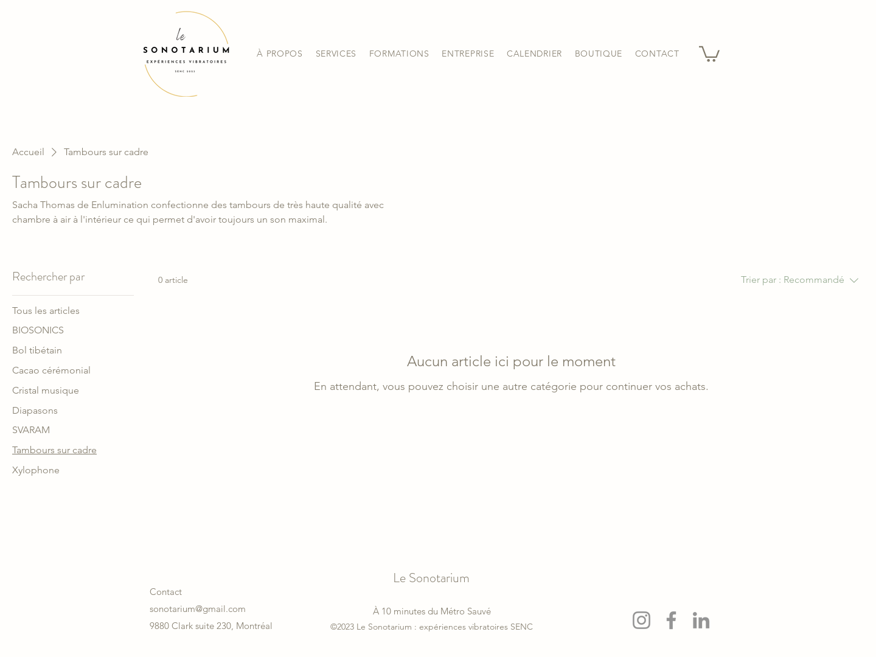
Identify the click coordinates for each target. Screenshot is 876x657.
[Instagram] (641, 620)
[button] (336, 53)
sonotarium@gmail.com (198, 608)
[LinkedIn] (701, 620)
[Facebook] (671, 620)
